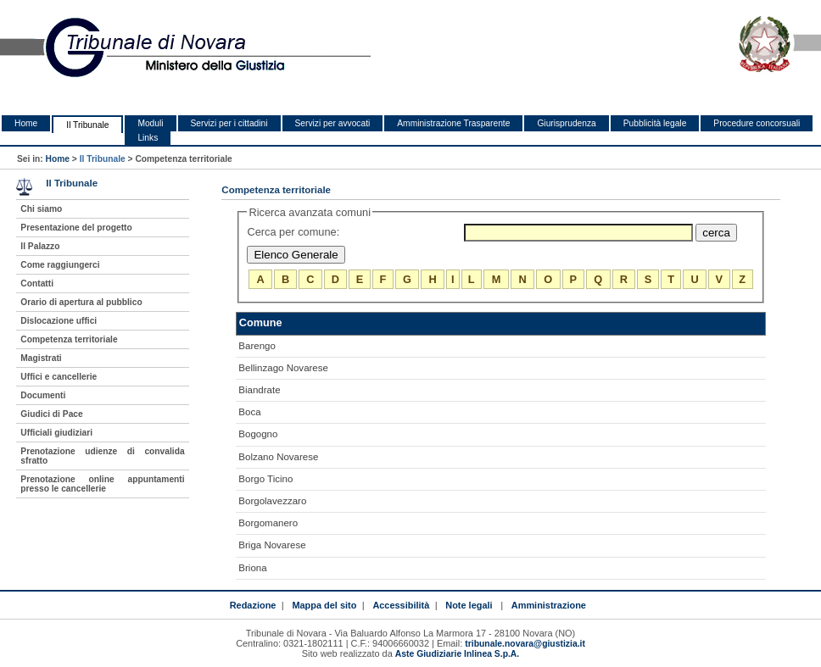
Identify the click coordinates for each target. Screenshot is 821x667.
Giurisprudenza (566, 123)
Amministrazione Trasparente (453, 123)
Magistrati (40, 358)
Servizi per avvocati (333, 123)
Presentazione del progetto (75, 227)
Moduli (150, 123)
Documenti (42, 395)
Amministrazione (548, 605)
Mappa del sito (324, 605)
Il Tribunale (87, 125)
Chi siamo (41, 209)
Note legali (468, 605)
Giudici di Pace (51, 414)
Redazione (253, 605)
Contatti (36, 283)
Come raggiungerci (59, 265)
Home (25, 123)
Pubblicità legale (655, 123)
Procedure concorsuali (756, 123)
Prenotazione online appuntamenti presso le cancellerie (102, 484)
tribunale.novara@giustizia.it (525, 643)
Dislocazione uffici (58, 320)
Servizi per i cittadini (229, 123)
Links (147, 137)
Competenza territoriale (68, 339)
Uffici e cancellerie (58, 376)
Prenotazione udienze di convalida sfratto (102, 456)
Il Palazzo (39, 246)
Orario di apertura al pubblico (81, 302)
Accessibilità (400, 605)
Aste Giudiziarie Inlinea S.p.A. (457, 654)
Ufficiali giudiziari (56, 432)
